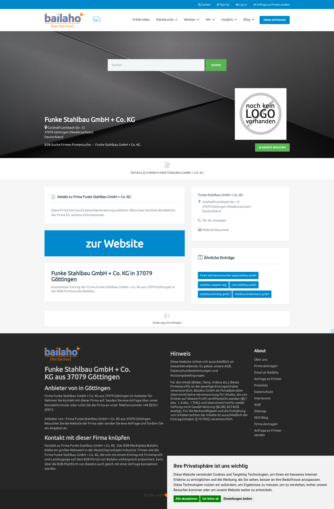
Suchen (204, 4)
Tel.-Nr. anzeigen (214, 220)
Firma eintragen (274, 19)
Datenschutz (263, 392)
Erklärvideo (141, 19)
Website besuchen (272, 147)
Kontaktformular (57, 405)
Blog (248, 19)
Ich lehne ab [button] (210, 498)
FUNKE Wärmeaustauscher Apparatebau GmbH (228, 275)
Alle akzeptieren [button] (187, 498)
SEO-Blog (261, 417)
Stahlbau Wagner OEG (213, 284)
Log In (241, 4)
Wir (210, 19)
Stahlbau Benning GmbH (215, 293)
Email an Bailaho (266, 372)
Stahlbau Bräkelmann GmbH (252, 293)
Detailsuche (166, 19)
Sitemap (260, 411)
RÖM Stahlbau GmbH (244, 284)
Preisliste (261, 385)
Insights (229, 19)
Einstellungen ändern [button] (237, 498)
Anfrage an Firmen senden (271, 4)
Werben (191, 19)
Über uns (260, 359)
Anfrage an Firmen (268, 379)
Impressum (262, 398)
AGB (257, 404)
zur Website (114, 243)
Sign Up (223, 4)
